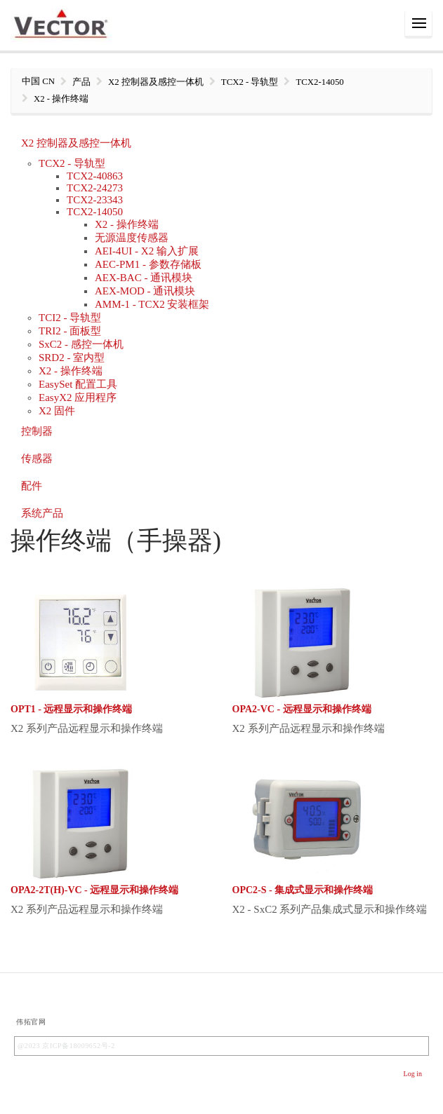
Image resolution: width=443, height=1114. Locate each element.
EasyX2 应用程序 (78, 397)
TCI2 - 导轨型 (70, 317)
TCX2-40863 (95, 176)
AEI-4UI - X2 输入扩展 (147, 251)
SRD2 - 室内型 (72, 357)
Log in (413, 1074)
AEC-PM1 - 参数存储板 (148, 264)
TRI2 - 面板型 (70, 331)
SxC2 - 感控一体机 (81, 344)
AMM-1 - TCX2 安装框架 (152, 304)
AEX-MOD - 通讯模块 (145, 291)
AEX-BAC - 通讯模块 (143, 277)
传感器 (37, 458)
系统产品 (42, 513)
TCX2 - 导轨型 (72, 163)
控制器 (37, 431)
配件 (31, 485)
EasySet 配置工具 (78, 384)
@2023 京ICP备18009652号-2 (66, 1046)
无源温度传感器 (131, 237)
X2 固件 (57, 410)
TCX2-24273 (95, 187)
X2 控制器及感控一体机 (76, 143)
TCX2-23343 (95, 199)
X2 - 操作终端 (127, 224)
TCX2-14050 (95, 211)
